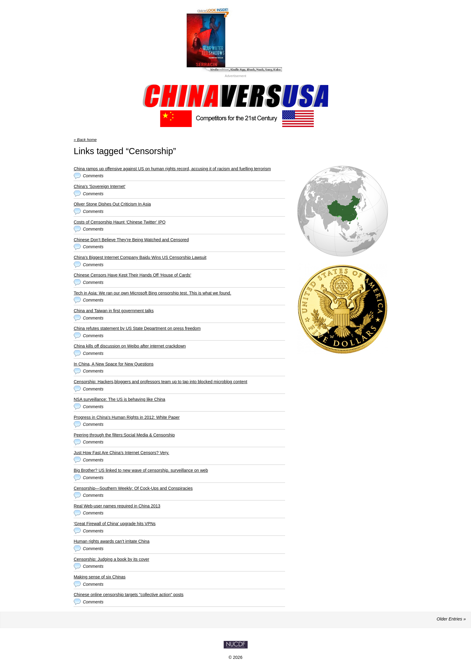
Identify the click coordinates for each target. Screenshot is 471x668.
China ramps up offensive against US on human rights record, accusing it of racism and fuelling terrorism (172, 168)
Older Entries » (451, 619)
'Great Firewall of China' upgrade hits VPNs (114, 523)
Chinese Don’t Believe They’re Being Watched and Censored (131, 239)
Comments (93, 175)
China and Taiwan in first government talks (114, 310)
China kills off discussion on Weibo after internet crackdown (130, 346)
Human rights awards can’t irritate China (111, 541)
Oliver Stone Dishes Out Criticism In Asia (112, 204)
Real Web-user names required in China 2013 (117, 506)
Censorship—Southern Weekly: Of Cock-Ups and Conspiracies (133, 488)
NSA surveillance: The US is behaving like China (119, 399)
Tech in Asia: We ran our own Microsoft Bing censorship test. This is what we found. (152, 293)
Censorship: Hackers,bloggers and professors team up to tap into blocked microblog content (160, 381)
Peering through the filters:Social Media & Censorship (124, 435)
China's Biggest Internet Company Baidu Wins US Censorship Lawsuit (140, 257)
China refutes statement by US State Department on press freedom (137, 328)
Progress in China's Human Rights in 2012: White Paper (127, 417)
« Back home (85, 139)
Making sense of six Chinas (99, 576)
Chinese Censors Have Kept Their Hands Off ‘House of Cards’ (132, 275)
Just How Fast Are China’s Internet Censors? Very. (121, 452)
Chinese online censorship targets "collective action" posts (128, 594)
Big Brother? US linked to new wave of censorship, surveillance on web (141, 470)
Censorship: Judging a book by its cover (111, 559)
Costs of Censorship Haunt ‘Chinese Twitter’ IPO (120, 222)
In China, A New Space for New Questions (113, 364)
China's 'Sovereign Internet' (99, 186)
